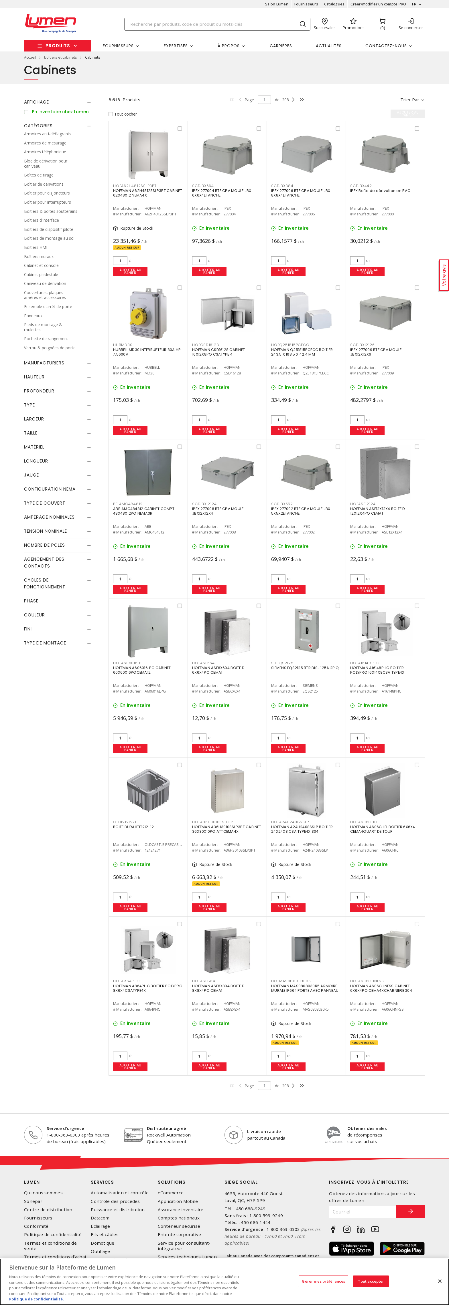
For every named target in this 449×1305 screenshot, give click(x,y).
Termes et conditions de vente (50, 1245)
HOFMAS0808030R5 (291, 981)
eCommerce (171, 1192)
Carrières (281, 46)
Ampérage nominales (49, 517)
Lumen (32, 1182)
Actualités (329, 46)
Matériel (34, 447)
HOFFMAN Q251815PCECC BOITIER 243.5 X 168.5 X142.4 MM (302, 352)
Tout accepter (371, 1281)
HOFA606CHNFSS (367, 981)
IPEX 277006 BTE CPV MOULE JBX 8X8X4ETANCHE (300, 193)
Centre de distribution (48, 1209)
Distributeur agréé (166, 1128)
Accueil (30, 57)
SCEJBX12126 (362, 344)
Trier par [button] (409, 99)
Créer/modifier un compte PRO (378, 4)
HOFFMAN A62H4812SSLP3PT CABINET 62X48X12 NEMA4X (147, 193)
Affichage (36, 102)
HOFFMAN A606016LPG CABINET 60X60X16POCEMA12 (142, 670)
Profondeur (39, 391)
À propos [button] (229, 46)
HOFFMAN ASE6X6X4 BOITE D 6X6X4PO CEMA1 (218, 670)
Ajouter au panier (130, 271)
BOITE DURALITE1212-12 (133, 826)
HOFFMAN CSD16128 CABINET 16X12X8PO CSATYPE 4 (218, 352)
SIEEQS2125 (282, 663)
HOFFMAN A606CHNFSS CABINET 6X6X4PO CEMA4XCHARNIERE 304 (381, 988)
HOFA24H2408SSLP (290, 822)
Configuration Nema (50, 489)
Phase (31, 601)
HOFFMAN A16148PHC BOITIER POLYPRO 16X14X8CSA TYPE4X (377, 670)
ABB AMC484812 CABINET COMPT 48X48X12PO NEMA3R (143, 511)
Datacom (100, 1218)
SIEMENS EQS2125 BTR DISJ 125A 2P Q (305, 667)
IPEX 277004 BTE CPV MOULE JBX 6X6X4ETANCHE (221, 193)
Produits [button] (58, 46)
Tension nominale (45, 531)
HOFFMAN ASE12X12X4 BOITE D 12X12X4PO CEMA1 (377, 511)
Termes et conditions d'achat (55, 1257)
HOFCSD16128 (205, 344)
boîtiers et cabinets (60, 57)
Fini (28, 629)
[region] (224, 1281)
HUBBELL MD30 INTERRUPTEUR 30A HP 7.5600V (147, 352)
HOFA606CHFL (364, 822)
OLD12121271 (124, 822)
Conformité (36, 1226)
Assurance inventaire (181, 1209)
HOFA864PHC (126, 981)
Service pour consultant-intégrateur (184, 1245)
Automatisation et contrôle (120, 1192)
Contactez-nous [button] (386, 46)
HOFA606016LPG (129, 663)
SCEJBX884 (282, 185)
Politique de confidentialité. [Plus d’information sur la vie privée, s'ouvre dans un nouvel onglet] (36, 1299)
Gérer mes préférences (323, 1281)
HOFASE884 (203, 981)
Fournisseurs (306, 4)
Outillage (100, 1251)
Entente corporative (179, 1234)
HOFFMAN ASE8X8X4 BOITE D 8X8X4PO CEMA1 (218, 988)
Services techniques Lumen (187, 1257)
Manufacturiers (44, 363)
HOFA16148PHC (364, 663)
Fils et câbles (105, 1234)
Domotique (102, 1243)
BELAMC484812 (128, 503)
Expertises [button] (176, 46)
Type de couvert (44, 503)
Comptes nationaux (179, 1218)
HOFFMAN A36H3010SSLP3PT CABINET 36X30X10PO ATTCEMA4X (226, 829)
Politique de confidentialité (53, 1234)
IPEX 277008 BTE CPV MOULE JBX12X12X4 (217, 511)
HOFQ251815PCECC (290, 344)
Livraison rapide (264, 1131)
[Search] (217, 24)
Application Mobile (178, 1201)
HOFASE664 (203, 663)
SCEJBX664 (203, 185)
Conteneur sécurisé (179, 1226)
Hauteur (34, 377)
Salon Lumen (276, 4)
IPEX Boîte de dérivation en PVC (380, 190)
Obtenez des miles (367, 1128)
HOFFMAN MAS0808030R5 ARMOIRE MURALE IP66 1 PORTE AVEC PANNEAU (304, 988)
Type (29, 405)
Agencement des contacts (44, 562)
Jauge (31, 475)
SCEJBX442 (361, 185)
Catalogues (334, 4)
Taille (31, 433)
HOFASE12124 (362, 503)
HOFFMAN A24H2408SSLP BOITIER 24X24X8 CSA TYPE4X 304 (302, 829)
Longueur (36, 461)
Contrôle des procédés (115, 1201)
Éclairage (100, 1226)
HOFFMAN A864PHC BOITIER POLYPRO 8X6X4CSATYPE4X (147, 988)
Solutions (172, 1182)
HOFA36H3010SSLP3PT (213, 822)
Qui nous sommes (43, 1192)
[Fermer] (440, 1281)
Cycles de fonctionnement (44, 583)
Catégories (38, 126)
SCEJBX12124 (204, 503)
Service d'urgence (65, 1128)
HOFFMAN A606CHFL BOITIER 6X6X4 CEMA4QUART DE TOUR (382, 829)
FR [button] (414, 4)
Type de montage (45, 643)
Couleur (34, 615)
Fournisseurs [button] (118, 46)
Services (102, 1182)
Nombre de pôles (44, 545)
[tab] (57, 102)
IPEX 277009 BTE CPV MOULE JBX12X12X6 (375, 352)
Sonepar (33, 1201)
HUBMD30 (122, 344)
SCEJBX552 (282, 503)
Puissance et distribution (118, 1209)
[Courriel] (363, 1211)
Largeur (34, 419)
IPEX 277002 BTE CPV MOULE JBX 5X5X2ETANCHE (300, 511)
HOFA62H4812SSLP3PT (135, 185)
